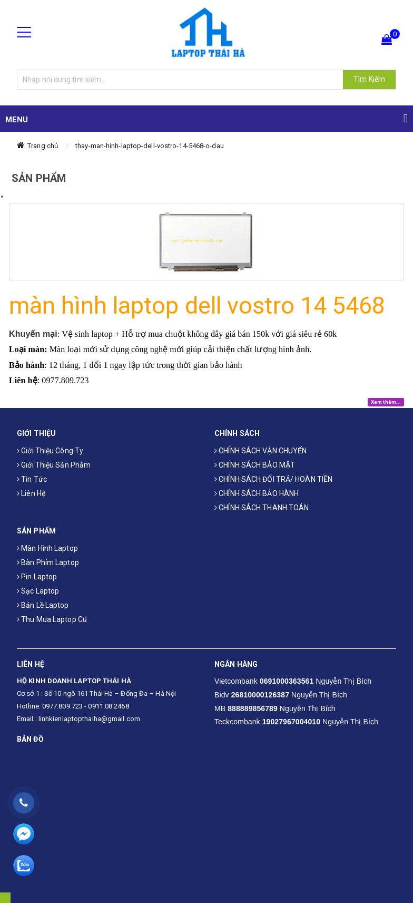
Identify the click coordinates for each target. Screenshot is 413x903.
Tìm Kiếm (369, 79)
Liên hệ (31, 493)
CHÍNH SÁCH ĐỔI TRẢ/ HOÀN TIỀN (273, 479)
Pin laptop (37, 576)
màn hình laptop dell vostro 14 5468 (197, 305)
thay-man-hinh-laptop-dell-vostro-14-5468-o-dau (149, 146)
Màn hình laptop (47, 548)
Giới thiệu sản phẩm (54, 465)
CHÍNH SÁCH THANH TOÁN (261, 507)
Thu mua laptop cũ (52, 619)
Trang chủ (42, 146)
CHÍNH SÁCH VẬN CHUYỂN (260, 450)
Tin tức (32, 479)
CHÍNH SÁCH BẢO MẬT (254, 465)
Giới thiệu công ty (50, 450)
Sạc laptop (38, 591)
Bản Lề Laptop (43, 605)
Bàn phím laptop (48, 562)
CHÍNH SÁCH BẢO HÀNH (256, 493)
